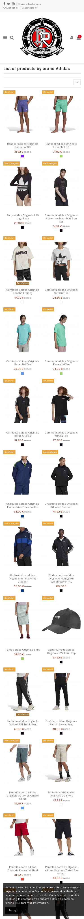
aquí (17, 902)
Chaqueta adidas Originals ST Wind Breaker (61, 505)
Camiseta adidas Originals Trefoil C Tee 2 (22, 434)
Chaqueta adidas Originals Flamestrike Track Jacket (22, 505)
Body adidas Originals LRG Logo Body (23, 217)
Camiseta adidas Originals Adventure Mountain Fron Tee (61, 218)
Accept (13, 910)
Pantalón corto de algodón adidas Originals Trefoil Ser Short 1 (61, 870)
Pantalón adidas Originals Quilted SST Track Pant (23, 722)
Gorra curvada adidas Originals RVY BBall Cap (61, 651)
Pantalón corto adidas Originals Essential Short (22, 868)
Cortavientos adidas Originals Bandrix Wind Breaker (23, 578)
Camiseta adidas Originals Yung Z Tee (61, 434)
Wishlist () (11, 8)
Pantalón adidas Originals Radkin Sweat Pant (61, 722)
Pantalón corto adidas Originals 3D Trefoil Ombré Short (22, 796)
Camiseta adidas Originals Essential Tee (22, 363)
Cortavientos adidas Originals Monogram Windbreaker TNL (61, 578)
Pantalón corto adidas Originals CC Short (61, 794)
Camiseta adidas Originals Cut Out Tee (61, 291)
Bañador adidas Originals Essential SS (22, 145)
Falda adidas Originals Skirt (23, 649)
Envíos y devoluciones (29, 4)
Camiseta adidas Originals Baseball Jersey (22, 291)
